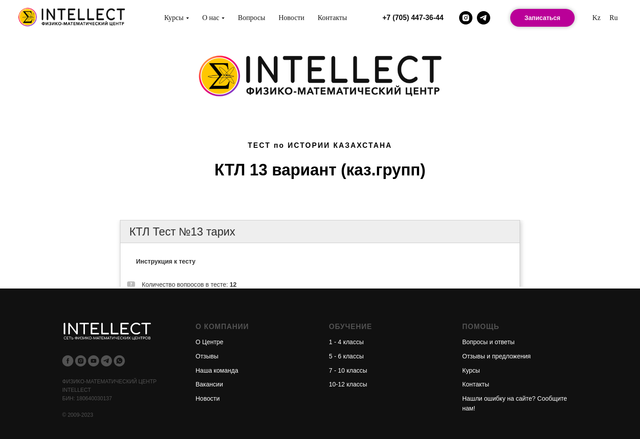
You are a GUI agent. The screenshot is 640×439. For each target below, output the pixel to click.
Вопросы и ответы (488, 342)
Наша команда (217, 370)
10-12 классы (348, 384)
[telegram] (483, 17)
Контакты (332, 17)
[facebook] (67, 360)
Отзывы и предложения (496, 356)
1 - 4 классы (346, 342)
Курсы (471, 370)
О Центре (210, 342)
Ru (613, 17)
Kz (596, 17)
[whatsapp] (119, 360)
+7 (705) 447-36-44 (412, 17)
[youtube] (93, 360)
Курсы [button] (174, 17)
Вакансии (209, 384)
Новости (291, 17)
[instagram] (465, 17)
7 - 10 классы (348, 370)
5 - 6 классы (346, 356)
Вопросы (251, 17)
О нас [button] (210, 17)
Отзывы (207, 356)
